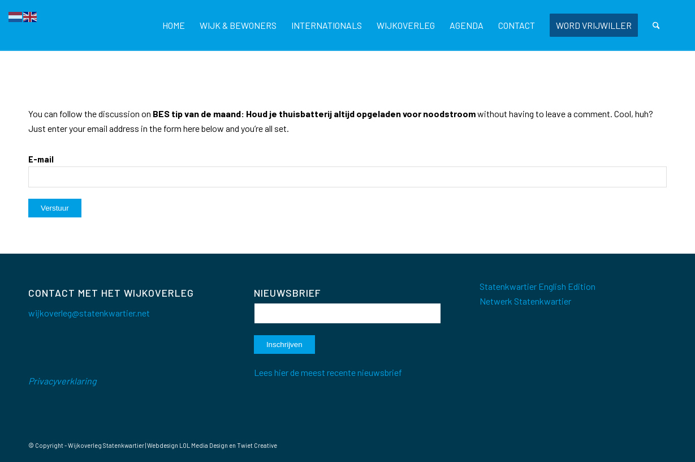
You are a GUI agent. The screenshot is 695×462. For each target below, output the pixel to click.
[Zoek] (656, 25)
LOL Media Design (203, 445)
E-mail (41, 159)
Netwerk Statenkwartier (525, 301)
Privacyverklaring (62, 380)
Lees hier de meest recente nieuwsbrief (328, 372)
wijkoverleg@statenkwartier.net (89, 312)
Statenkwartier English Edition (537, 286)
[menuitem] (173, 25)
